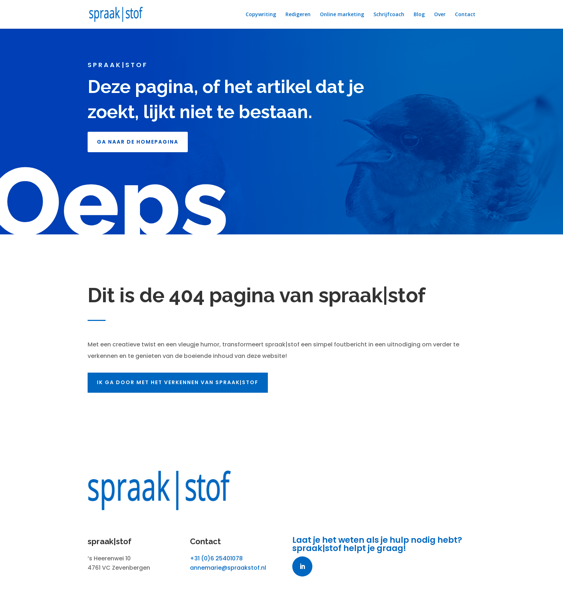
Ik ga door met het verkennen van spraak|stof (184, 382)
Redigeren (298, 15)
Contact (465, 15)
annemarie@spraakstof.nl (228, 568)
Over (440, 15)
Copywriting (261, 15)
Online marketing (342, 15)
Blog (419, 15)
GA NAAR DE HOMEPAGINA (137, 141)
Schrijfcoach (388, 15)
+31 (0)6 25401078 (216, 558)
